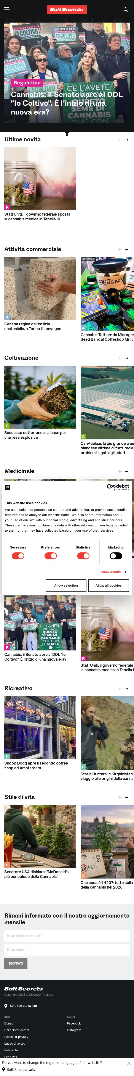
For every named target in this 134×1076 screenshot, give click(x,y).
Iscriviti (16, 963)
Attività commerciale (32, 249)
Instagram (74, 1030)
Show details (111, 572)
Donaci (9, 1023)
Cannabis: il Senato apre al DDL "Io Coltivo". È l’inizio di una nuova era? (67, 103)
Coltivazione (21, 358)
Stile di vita (19, 797)
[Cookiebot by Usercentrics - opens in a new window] (110, 487)
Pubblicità (11, 1050)
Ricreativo (18, 688)
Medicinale (19, 471)
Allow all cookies (109, 585)
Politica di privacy (16, 1037)
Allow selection (66, 585)
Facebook (74, 1023)
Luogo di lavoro (14, 1043)
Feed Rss (10, 1057)
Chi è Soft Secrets (16, 1030)
